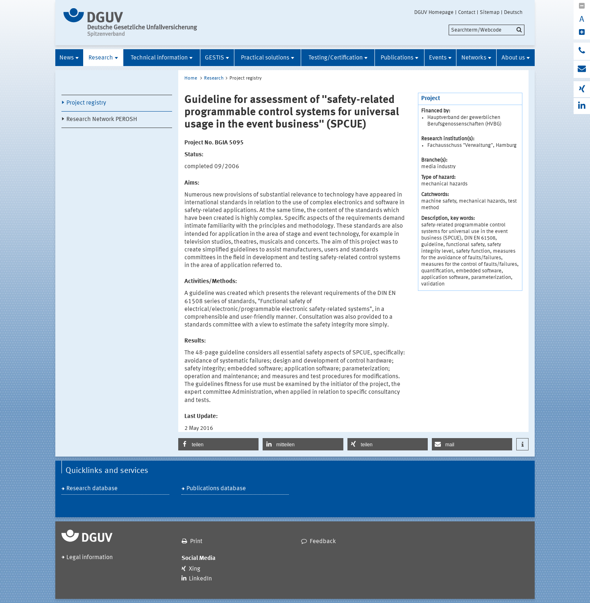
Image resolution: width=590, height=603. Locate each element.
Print (196, 542)
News (66, 58)
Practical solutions (265, 58)
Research (100, 58)
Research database (92, 489)
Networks (473, 58)
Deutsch (513, 12)
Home (190, 78)
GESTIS (214, 58)
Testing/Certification (336, 58)
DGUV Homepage (434, 12)
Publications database (216, 489)
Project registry (86, 103)
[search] (486, 30)
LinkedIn (200, 579)
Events (438, 58)
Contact (466, 12)
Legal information (89, 558)
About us (513, 58)
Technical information (159, 58)
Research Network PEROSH (101, 119)
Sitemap (489, 12)
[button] (218, 444)
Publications (397, 58)
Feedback (323, 542)
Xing (194, 569)
